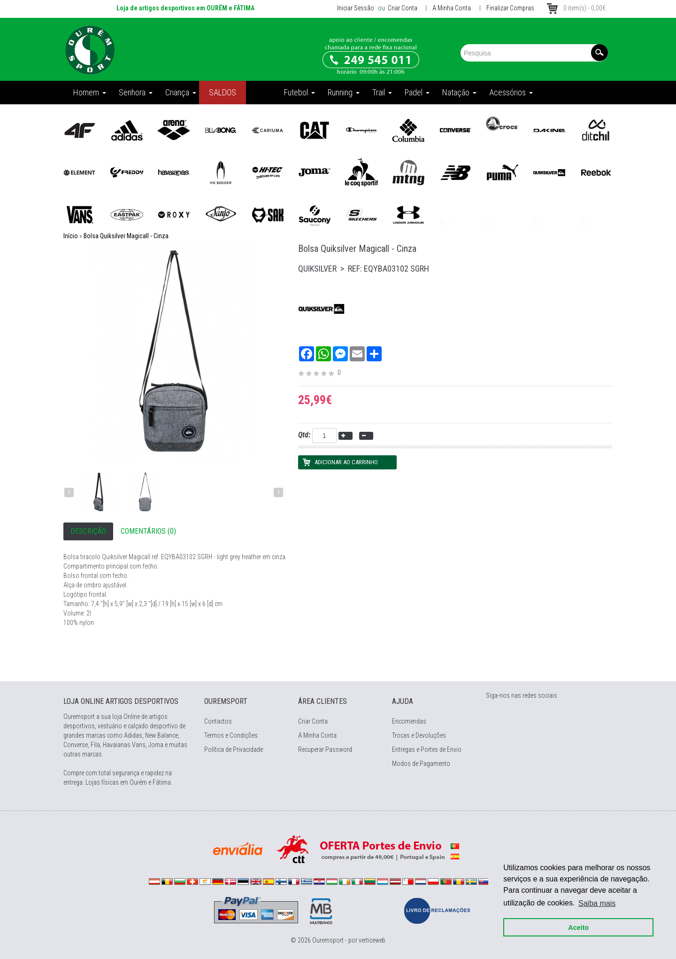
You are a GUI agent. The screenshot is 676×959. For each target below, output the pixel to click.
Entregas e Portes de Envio (426, 749)
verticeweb (372, 940)
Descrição (88, 531)
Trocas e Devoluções (419, 735)
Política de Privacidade (233, 749)
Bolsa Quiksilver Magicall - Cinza (126, 236)
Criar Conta (401, 8)
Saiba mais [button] (596, 903)
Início (70, 236)
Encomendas (409, 721)
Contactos (218, 721)
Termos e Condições (231, 735)
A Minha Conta (451, 8)
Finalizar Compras (510, 8)
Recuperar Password (325, 749)
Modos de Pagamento (421, 763)
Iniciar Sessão (355, 8)
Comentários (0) (148, 531)
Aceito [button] (578, 927)
